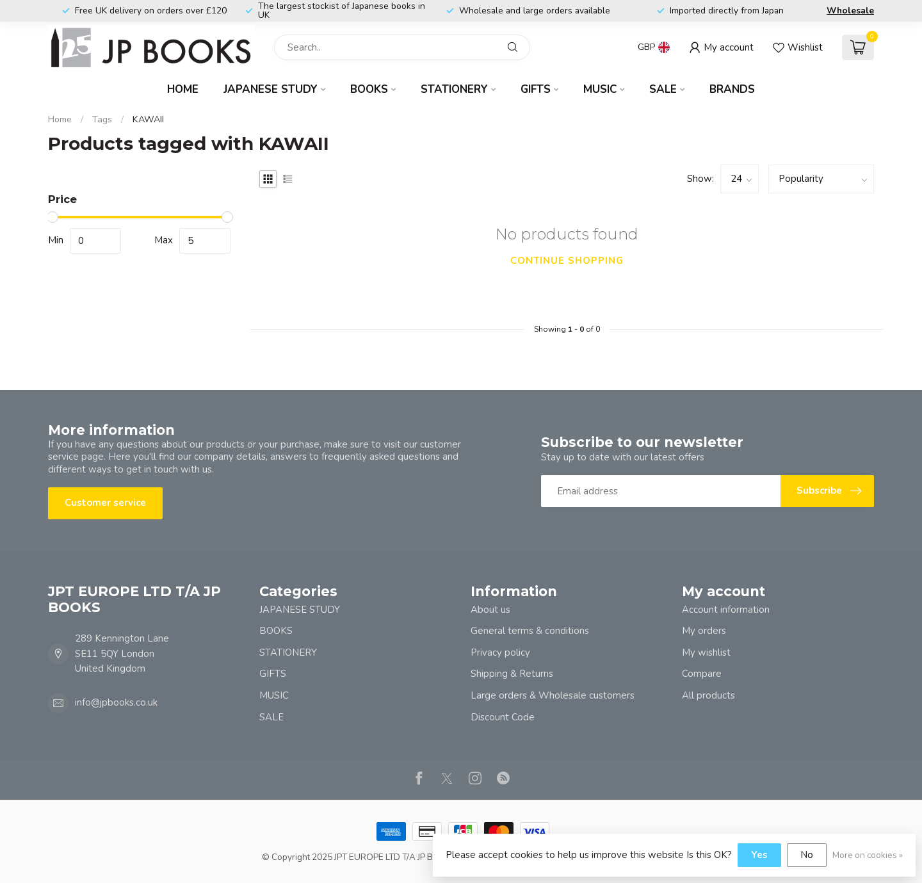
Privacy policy (500, 652)
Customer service (105, 502)
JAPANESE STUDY (270, 89)
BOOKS (369, 89)
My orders (704, 630)
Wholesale (850, 10)
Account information (726, 609)
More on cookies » (867, 855)
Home (182, 89)
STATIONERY (454, 89)
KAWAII (148, 119)
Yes (759, 854)
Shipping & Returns (512, 673)
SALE (663, 89)
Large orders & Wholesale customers (553, 695)
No (806, 854)
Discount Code (503, 717)
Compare (702, 673)
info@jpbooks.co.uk (116, 702)
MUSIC (600, 89)
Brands (732, 89)
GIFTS (536, 89)
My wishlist (706, 652)
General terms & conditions (530, 630)
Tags (102, 119)
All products (708, 695)
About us (490, 609)
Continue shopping (567, 260)
